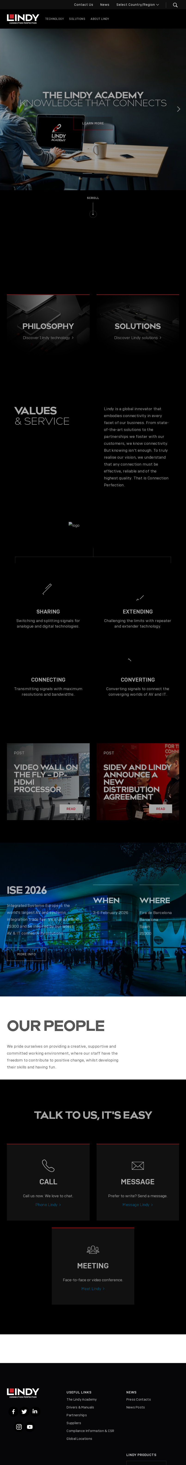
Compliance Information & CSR (90, 1431)
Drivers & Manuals (80, 1407)
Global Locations (79, 1439)
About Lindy (100, 19)
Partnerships (77, 1415)
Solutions (77, 19)
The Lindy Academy (82, 1399)
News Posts (135, 1407)
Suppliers (74, 1423)
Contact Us (83, 5)
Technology (54, 19)
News (105, 5)
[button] (172, 5)
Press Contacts (138, 1399)
